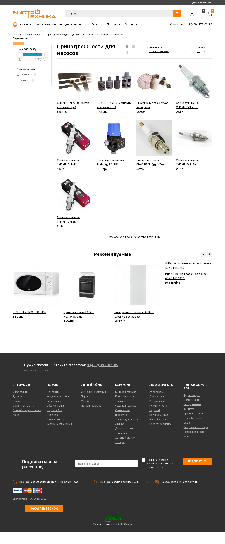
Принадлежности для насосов (107, 34)
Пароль (85, 408)
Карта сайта (54, 422)
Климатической (158, 417)
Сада (187, 434)
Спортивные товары (196, 439)
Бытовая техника (125, 404)
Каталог (189, 448)
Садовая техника (125, 417)
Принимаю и (160, 475)
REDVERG (25, 80)
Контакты (53, 404)
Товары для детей (195, 444)
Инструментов (158, 413)
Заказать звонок (44, 520)
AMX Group (125, 536)
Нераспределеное (160, 436)
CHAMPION (26, 74)
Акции (16, 427)
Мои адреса (88, 413)
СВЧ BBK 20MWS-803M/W (29, 340)
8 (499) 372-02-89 (102, 377)
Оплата (17, 413)
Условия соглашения (59, 436)
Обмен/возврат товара (27, 422)
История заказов (91, 417)
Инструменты (123, 427)
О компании (20, 404)
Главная (17, 34)
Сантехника (122, 422)
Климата (189, 421)
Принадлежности (34, 34)
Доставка (19, 408)
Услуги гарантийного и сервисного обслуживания (60, 413)
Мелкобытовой (193, 430)
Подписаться (197, 473)
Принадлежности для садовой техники (67, 34)
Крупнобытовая (159, 427)
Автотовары (157, 404)
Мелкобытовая (158, 431)
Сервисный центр (23, 417)
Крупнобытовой (193, 425)
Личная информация (93, 404)
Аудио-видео (192, 407)
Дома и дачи (157, 408)
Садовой (154, 422)
